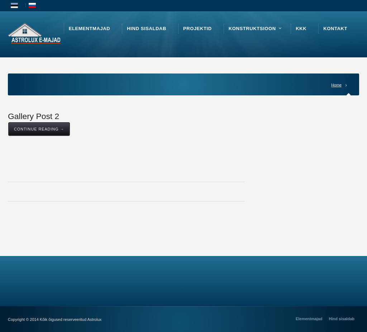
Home (336, 85)
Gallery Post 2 (33, 116)
